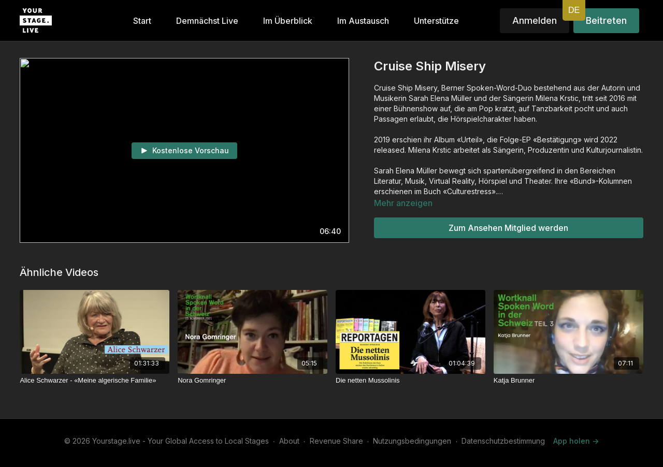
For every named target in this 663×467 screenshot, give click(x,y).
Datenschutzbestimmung (503, 440)
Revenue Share (336, 440)
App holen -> (576, 440)
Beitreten (606, 20)
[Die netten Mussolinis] (410, 380)
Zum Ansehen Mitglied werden (508, 228)
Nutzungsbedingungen (412, 440)
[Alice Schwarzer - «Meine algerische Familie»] (94, 380)
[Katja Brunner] (568, 380)
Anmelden (534, 20)
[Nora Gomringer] (252, 380)
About (289, 440)
